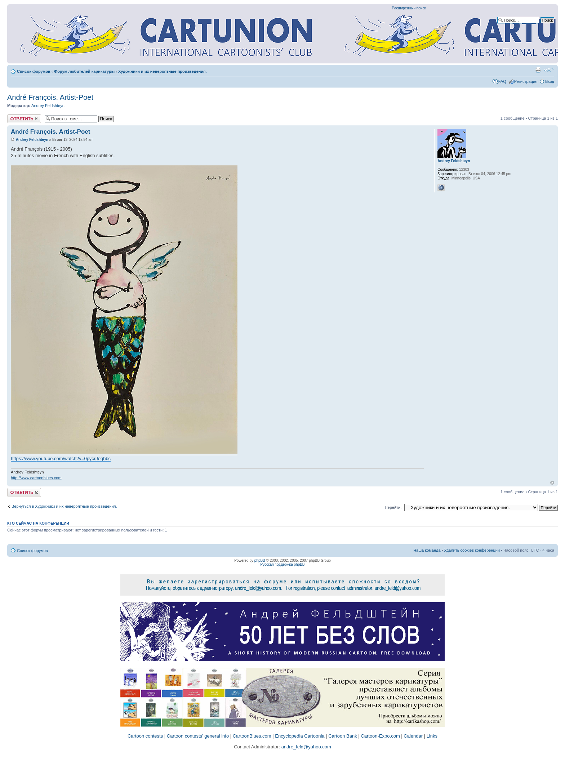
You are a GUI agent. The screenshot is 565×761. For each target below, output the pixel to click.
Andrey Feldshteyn (47, 105)
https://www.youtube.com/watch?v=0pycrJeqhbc (61, 458)
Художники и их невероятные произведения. (162, 71)
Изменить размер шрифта (549, 70)
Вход (549, 81)
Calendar (413, 736)
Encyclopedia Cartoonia (299, 736)
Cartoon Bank (342, 736)
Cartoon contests (145, 736)
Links (432, 736)
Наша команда (426, 550)
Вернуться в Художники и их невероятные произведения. (64, 506)
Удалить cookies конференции (472, 550)
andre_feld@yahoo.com (305, 746)
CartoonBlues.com (252, 736)
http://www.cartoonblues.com (36, 478)
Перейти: (393, 507)
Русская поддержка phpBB (282, 564)
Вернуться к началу (552, 483)
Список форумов (33, 71)
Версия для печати (538, 70)
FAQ (502, 81)
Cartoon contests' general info (198, 736)
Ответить (24, 118)
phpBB (259, 560)
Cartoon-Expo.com (380, 736)
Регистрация (525, 81)
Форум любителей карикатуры (84, 71)
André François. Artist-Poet (50, 97)
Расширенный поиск (409, 8)
